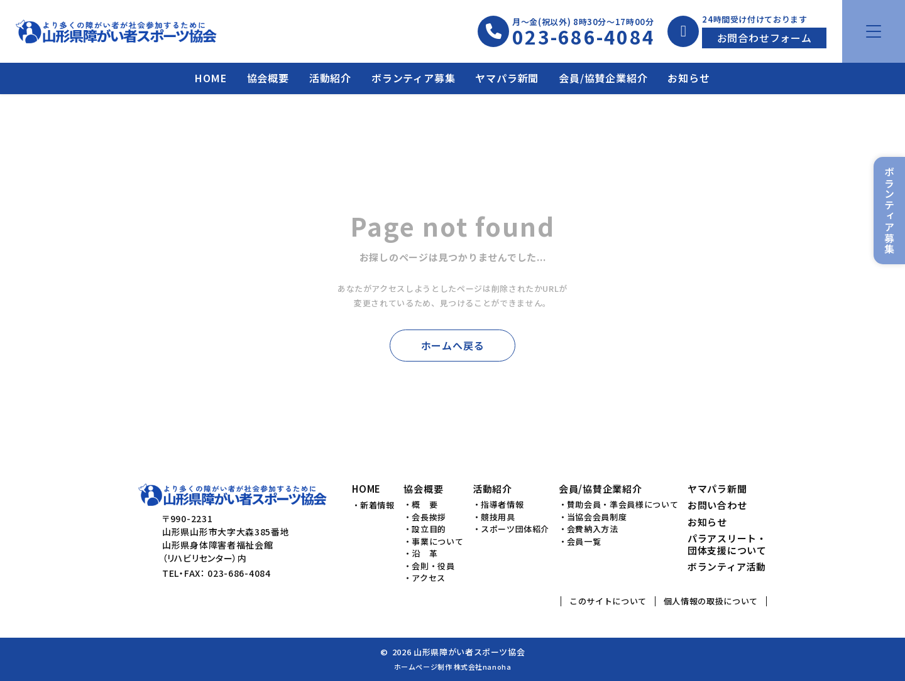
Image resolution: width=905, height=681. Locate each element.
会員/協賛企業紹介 (603, 77)
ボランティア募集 (413, 77)
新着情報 (377, 505)
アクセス (429, 578)
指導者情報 (502, 505)
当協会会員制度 (597, 517)
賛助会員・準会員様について (622, 505)
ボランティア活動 (727, 567)
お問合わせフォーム (764, 37)
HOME (210, 77)
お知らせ (688, 77)
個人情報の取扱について (711, 601)
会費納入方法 (592, 529)
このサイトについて (608, 601)
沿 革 (424, 554)
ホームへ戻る (453, 345)
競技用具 (498, 517)
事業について (437, 542)
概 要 (424, 505)
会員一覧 (584, 542)
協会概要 (268, 77)
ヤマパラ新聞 (507, 77)
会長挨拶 (429, 517)
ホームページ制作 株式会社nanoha (452, 667)
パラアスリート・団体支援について (727, 545)
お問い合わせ (717, 506)
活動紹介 (330, 77)
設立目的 (429, 529)
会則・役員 (433, 566)
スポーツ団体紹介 (515, 529)
